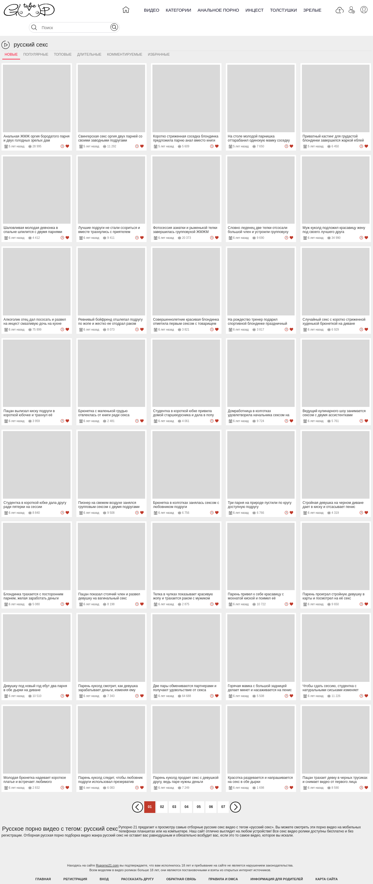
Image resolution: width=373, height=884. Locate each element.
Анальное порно (218, 10)
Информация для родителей (277, 864)
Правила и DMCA (223, 864)
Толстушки (283, 10)
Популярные (35, 40)
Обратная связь (181, 864)
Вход (104, 864)
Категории (178, 10)
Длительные (89, 40)
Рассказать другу (137, 864)
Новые (11, 40)
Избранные (159, 40)
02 (162, 792)
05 (198, 792)
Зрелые (312, 10)
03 (174, 792)
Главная (43, 864)
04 (186, 792)
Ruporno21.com (107, 851)
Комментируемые (124, 40)
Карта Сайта (326, 864)
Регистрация (75, 864)
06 (211, 792)
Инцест (254, 10)
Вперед (235, 792)
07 (223, 792)
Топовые (63, 40)
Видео (151, 10)
